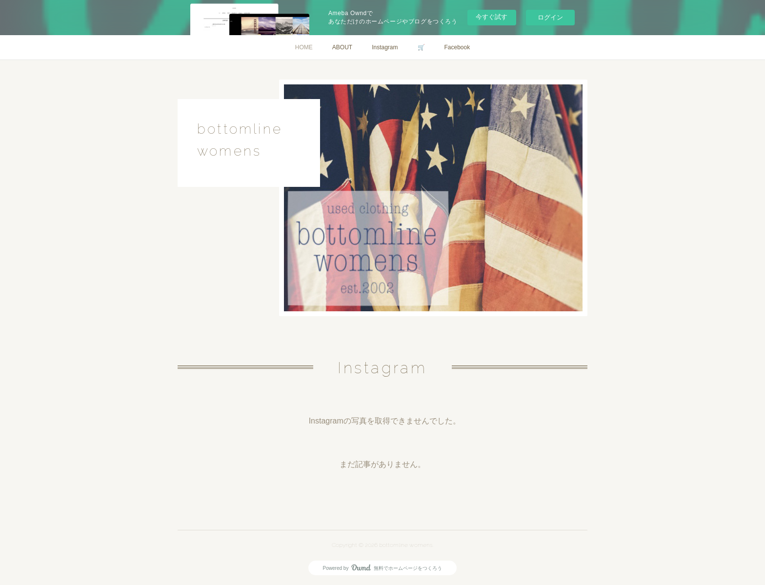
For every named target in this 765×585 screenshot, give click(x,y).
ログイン (550, 17)
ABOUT (342, 47)
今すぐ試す (491, 16)
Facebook (457, 47)
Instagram (385, 47)
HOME (304, 47)
